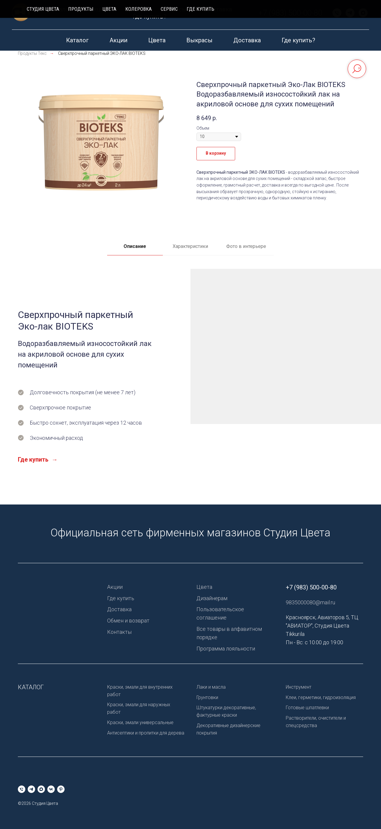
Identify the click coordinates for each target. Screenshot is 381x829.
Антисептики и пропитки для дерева (145, 733)
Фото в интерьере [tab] (246, 246)
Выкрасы (199, 40)
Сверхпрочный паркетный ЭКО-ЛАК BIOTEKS (102, 53)
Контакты (119, 632)
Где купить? (298, 40)
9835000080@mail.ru (310, 602)
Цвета (156, 40)
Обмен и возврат (128, 620)
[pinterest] (281, 14)
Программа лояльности (225, 648)
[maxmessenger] (255, 14)
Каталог (77, 40)
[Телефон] (229, 14)
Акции (118, 40)
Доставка (247, 40)
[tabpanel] (190, 386)
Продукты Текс (32, 53)
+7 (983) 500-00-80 (328, 14)
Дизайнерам (211, 598)
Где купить (120, 598)
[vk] (268, 14)
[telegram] (242, 14)
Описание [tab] (135, 246)
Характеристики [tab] (190, 246)
